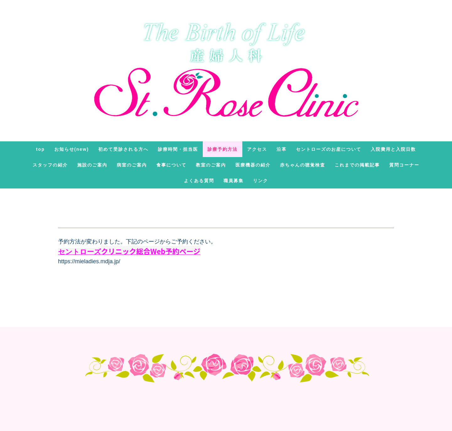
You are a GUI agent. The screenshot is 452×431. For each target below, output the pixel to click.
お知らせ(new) (71, 149)
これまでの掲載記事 (357, 164)
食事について (171, 164)
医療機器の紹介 (253, 164)
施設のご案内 (92, 164)
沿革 (282, 149)
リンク (260, 180)
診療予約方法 (222, 149)
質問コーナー (404, 164)
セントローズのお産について (328, 149)
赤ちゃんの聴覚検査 (302, 164)
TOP (40, 149)
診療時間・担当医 (178, 149)
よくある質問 (199, 180)
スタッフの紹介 (50, 164)
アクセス (257, 149)
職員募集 (233, 180)
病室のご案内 (132, 164)
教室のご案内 (211, 164)
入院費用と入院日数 (393, 149)
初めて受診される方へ (123, 149)
